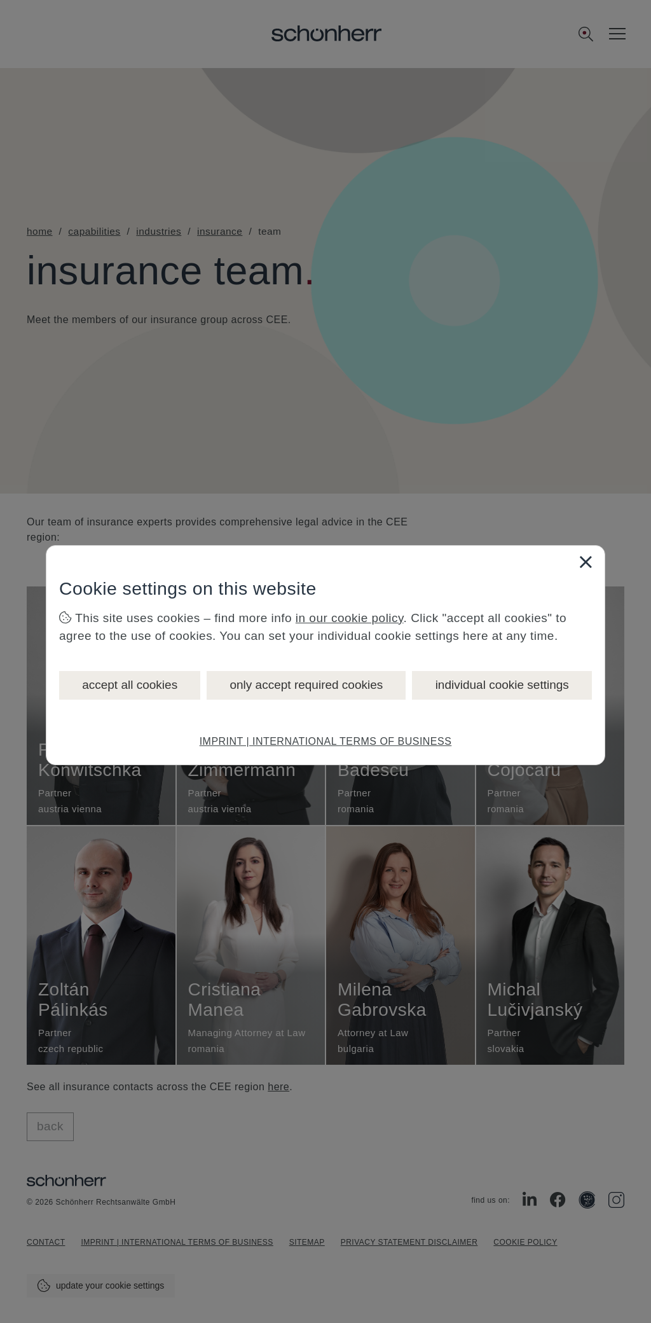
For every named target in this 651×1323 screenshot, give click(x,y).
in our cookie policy (350, 618)
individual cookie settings (502, 684)
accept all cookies (129, 684)
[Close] (585, 561)
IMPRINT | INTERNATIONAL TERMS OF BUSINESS (326, 741)
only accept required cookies (306, 684)
